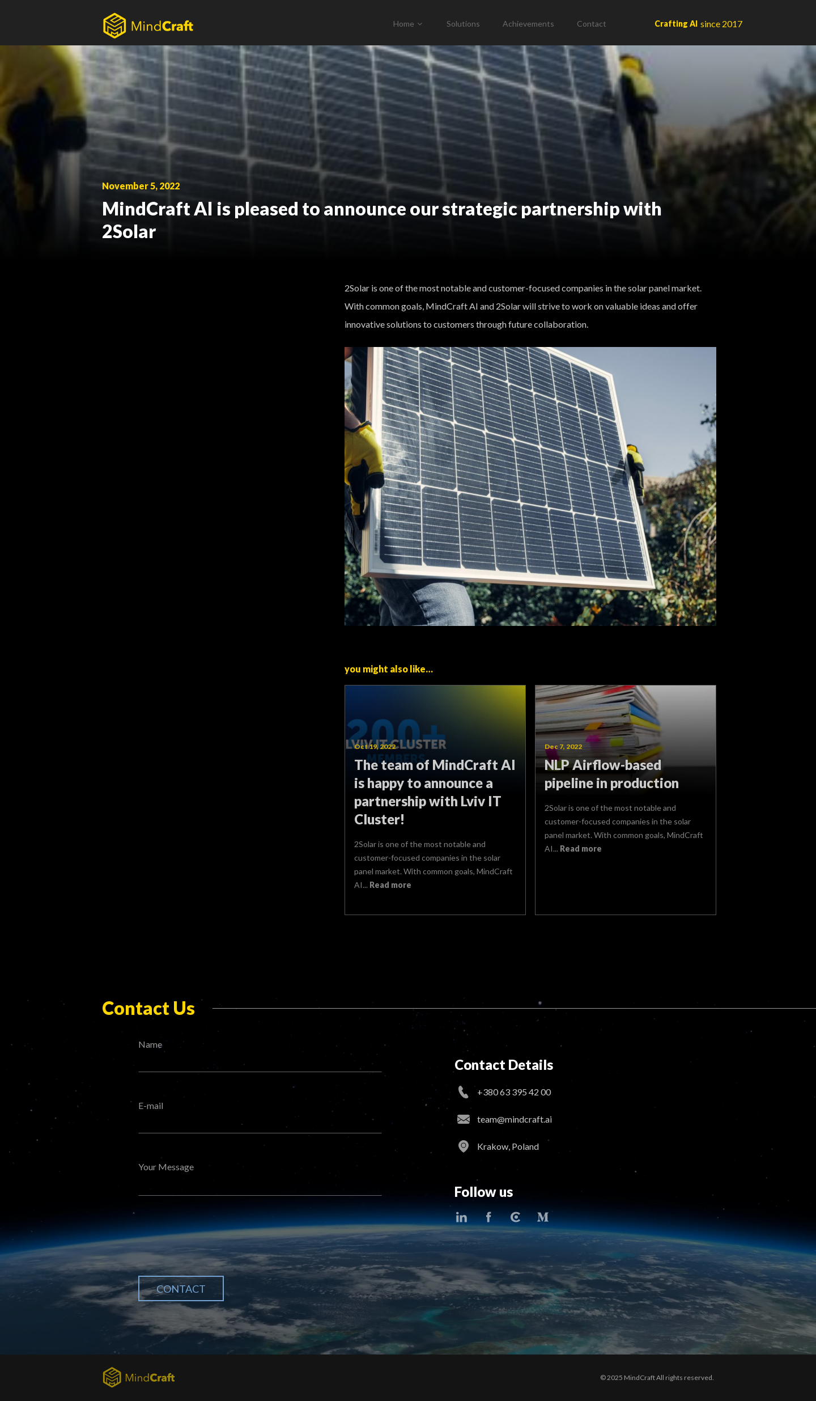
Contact (591, 23)
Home (403, 23)
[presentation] (224, 1244)
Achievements (528, 23)
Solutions (463, 23)
